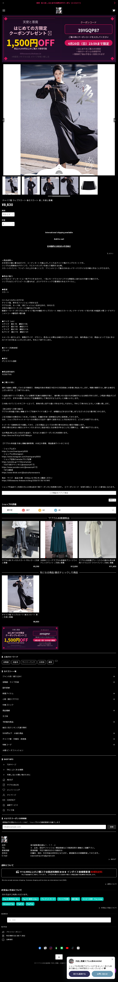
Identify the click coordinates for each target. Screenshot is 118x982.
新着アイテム (8, 693)
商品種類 (6, 711)
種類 (3, 211)
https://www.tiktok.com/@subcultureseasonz (21, 473)
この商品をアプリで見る (59, 493)
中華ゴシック (8, 705)
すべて (10, 510)
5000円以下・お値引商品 (13, 733)
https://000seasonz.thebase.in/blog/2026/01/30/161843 (26, 481)
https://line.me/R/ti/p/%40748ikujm (17, 435)
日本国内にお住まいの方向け (59, 246)
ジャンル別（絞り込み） (13, 676)
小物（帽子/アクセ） (11, 699)
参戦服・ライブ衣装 (11, 682)
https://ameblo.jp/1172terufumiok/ (17, 462)
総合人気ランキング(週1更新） (15, 728)
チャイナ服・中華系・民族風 (14, 739)
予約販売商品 (8, 722)
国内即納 (6, 688)
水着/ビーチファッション (13, 750)
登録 (111, 827)
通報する (112, 500)
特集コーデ (7, 745)
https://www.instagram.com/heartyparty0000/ (21, 457)
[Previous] (3, 120)
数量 (3, 220)
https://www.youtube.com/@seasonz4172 (20, 467)
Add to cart (59, 239)
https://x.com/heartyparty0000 (15, 451)
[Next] (115, 120)
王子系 (5, 716)
